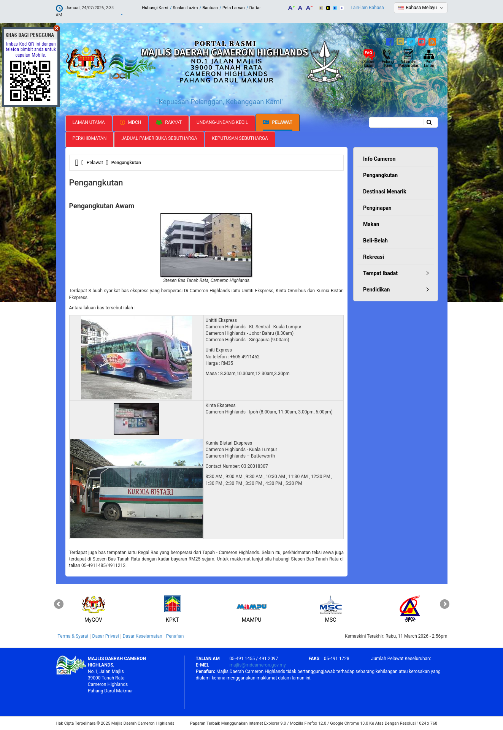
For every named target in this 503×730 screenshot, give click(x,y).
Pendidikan (376, 290)
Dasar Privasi (105, 636)
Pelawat (277, 122)
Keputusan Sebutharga (240, 138)
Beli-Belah (375, 241)
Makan (371, 224)
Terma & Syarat (73, 636)
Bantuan (210, 7)
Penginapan (377, 208)
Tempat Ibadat (380, 273)
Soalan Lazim (185, 7)
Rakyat (169, 122)
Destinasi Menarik (384, 191)
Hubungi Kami (155, 7)
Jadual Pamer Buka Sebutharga (159, 138)
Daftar (255, 7)
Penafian (175, 636)
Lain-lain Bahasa (367, 7)
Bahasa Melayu (421, 7)
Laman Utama (89, 122)
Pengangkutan (380, 175)
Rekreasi (373, 257)
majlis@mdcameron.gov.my (257, 665)
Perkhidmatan (90, 138)
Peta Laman (233, 7)
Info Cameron (379, 159)
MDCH (130, 122)
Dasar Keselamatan (142, 636)
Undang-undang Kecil (222, 122)
